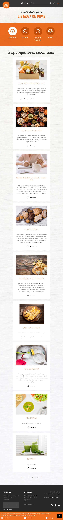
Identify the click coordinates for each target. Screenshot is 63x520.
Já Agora (26, 502)
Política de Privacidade (29, 506)
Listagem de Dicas (38, 12)
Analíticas (29, 518)
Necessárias (7, 518)
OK (59, 515)
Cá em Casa (30, 12)
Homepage (23, 12)
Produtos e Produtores (30, 499)
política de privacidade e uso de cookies (12, 515)
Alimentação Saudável (29, 497)
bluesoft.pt (48, 499)
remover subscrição (7, 511)
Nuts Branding (56, 499)
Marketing (50, 518)
